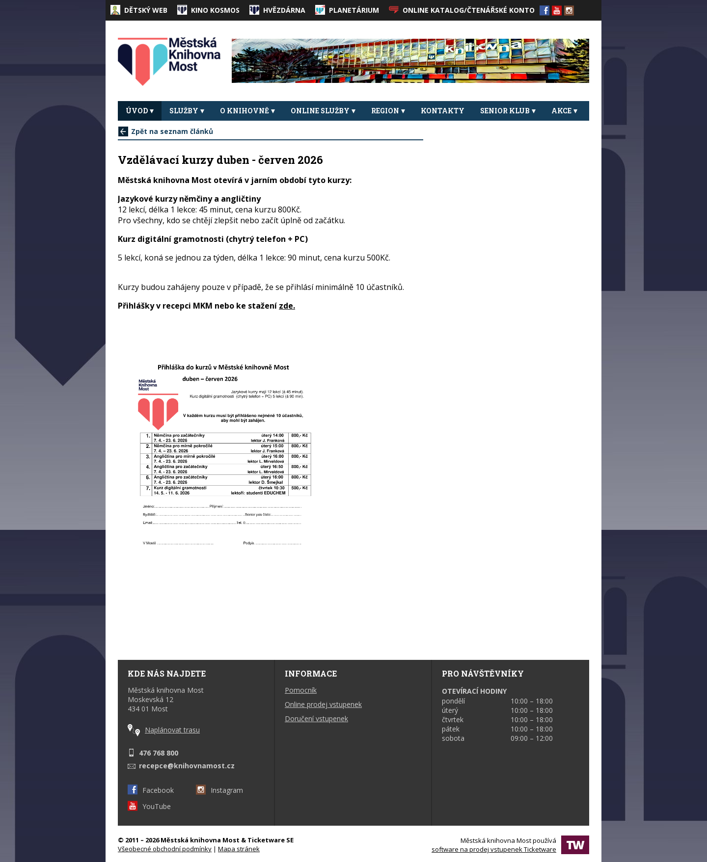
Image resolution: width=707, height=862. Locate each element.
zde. (287, 305)
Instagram (219, 790)
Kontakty (442, 110)
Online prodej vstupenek (323, 704)
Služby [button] (186, 110)
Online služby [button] (323, 110)
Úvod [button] (140, 110)
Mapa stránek (239, 848)
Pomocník (301, 690)
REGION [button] (388, 110)
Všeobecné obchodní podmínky (165, 848)
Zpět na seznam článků (165, 131)
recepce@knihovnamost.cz (187, 765)
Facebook (151, 790)
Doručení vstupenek (316, 718)
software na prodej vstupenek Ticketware (494, 849)
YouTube (149, 806)
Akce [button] (564, 110)
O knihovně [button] (247, 110)
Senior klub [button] (508, 110)
